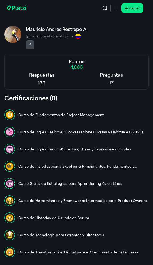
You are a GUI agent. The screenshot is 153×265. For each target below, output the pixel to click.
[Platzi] (16, 8)
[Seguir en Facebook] (30, 44)
